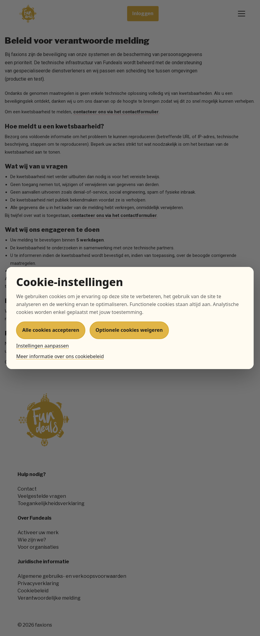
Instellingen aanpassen (42, 345)
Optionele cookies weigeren (129, 330)
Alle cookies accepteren (50, 330)
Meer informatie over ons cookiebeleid (60, 356)
